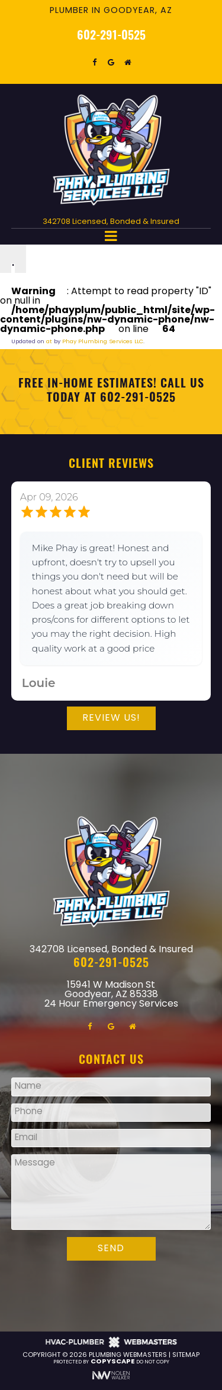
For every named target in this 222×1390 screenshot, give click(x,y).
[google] (111, 62)
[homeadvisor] (128, 62)
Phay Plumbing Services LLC (102, 341)
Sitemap (186, 1355)
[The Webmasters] (111, 1346)
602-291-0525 (111, 37)
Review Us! (111, 718)
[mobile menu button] (111, 237)
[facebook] (95, 62)
